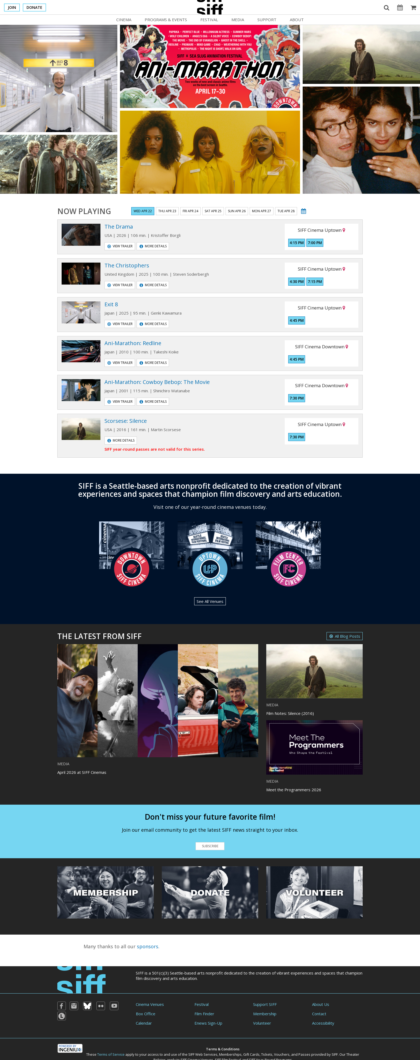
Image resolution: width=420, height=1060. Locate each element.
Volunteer (262, 1023)
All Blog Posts (344, 636)
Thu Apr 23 (167, 211)
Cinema (123, 19)
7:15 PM (315, 281)
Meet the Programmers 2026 (293, 789)
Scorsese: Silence (125, 420)
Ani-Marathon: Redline (132, 343)
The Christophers (126, 265)
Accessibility (323, 1023)
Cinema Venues (150, 1004)
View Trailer (120, 246)
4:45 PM (297, 320)
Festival (209, 19)
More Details (153, 246)
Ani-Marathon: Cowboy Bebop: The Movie (157, 382)
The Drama (118, 226)
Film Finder (204, 1013)
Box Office (145, 1013)
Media (237, 19)
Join (12, 7)
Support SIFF (265, 1004)
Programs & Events (166, 19)
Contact (319, 1013)
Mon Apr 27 (261, 211)
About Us (320, 1004)
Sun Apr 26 (237, 211)
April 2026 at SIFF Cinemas (81, 772)
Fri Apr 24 (190, 211)
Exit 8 (111, 304)
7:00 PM (315, 242)
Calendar (144, 1023)
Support (266, 19)
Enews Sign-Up (208, 1023)
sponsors (147, 946)
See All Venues (210, 601)
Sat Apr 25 (213, 211)
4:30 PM (297, 281)
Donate (34, 7)
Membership (264, 1013)
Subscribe (210, 846)
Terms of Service (111, 1054)
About (297, 19)
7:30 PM (297, 398)
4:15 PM (297, 242)
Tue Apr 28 (286, 211)
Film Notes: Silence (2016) (290, 713)
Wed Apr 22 (143, 211)
